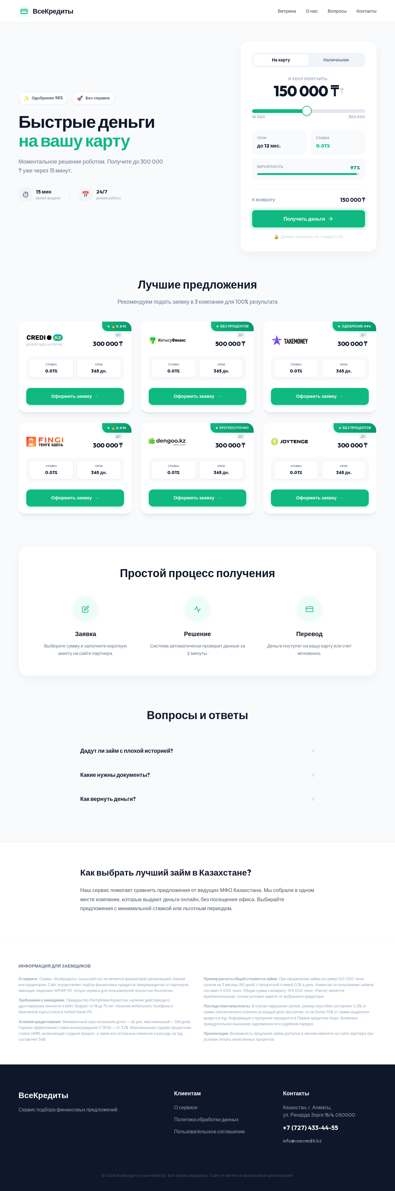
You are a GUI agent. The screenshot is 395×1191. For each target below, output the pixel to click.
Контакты (366, 11)
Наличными (336, 60)
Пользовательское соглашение (209, 1131)
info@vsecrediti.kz (302, 1141)
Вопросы (337, 11)
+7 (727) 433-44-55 (310, 1127)
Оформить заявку (71, 396)
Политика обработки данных (206, 1119)
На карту (281, 60)
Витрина (287, 11)
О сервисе (186, 1107)
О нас (312, 11)
